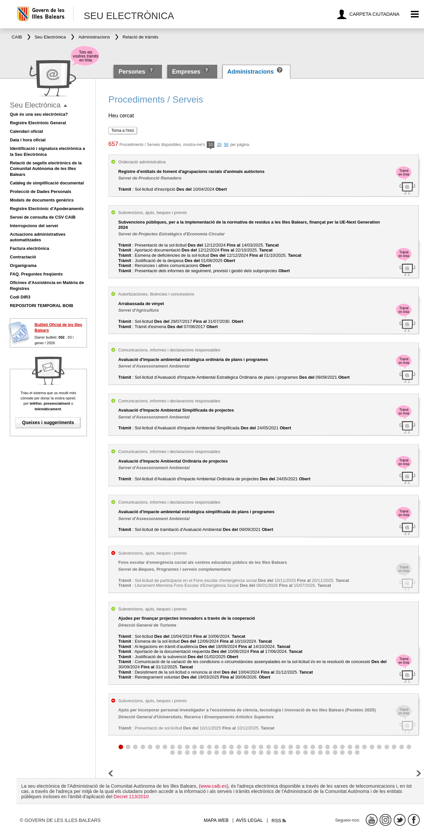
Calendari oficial (26, 131)
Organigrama (23, 265)
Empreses (186, 71)
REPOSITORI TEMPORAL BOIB (41, 305)
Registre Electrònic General (38, 122)
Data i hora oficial (27, 139)
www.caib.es (213, 786)
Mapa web (216, 820)
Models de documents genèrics (42, 200)
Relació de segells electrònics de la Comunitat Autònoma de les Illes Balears (46, 168)
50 (226, 145)
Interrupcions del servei (34, 225)
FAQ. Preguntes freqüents (36, 274)
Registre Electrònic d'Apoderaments (47, 208)
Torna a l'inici (122, 130)
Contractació (23, 256)
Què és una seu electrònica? (39, 114)
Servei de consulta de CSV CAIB (42, 217)
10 (210, 145)
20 (219, 145)
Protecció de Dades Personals (40, 191)
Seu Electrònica (35, 105)
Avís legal (249, 820)
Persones (133, 71)
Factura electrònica (29, 248)
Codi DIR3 (20, 297)
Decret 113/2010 (131, 796)
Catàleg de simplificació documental (47, 182)
